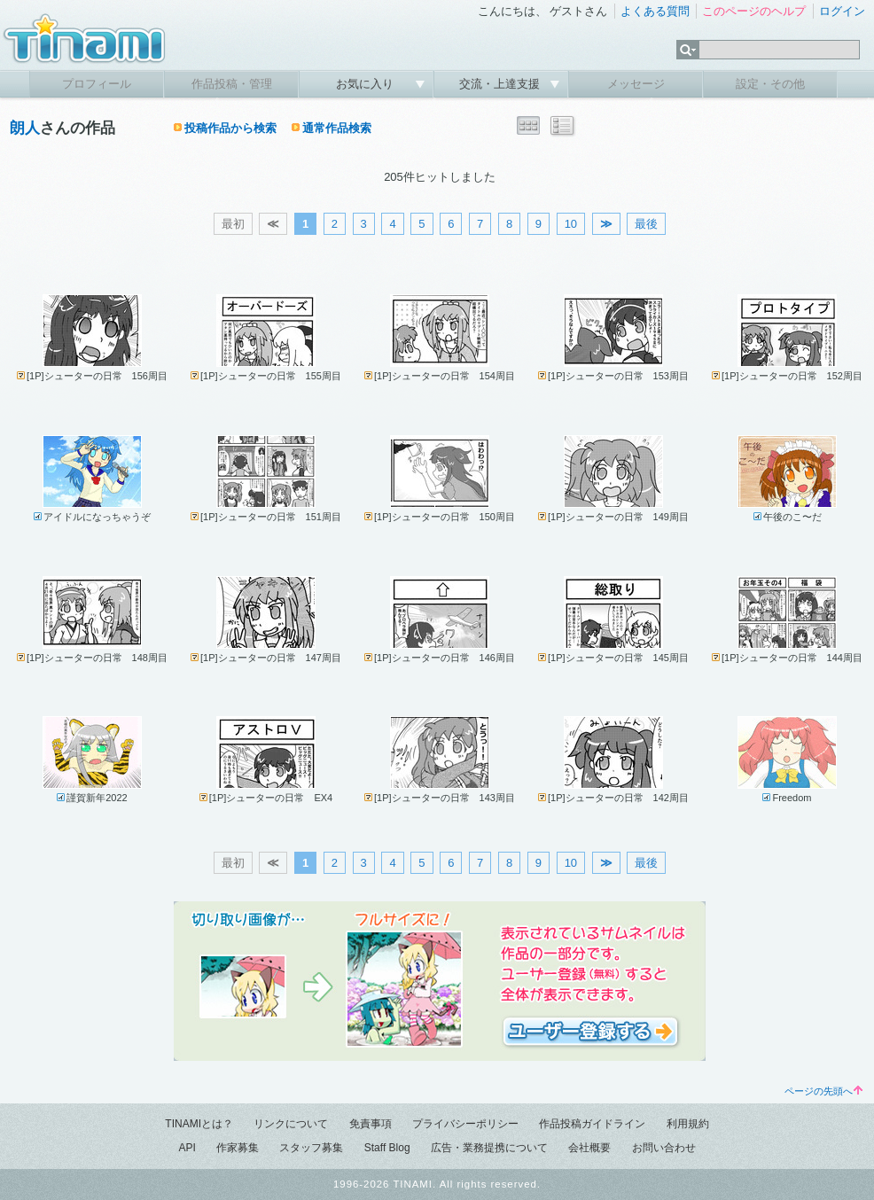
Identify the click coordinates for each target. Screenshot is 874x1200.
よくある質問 (655, 11)
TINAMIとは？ (199, 1124)
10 (571, 223)
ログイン (842, 11)
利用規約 (688, 1124)
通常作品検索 (336, 128)
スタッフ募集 (311, 1148)
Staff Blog (387, 1148)
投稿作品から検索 (230, 128)
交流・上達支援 (501, 83)
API (186, 1148)
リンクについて (291, 1124)
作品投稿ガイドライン (592, 1124)
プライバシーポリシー (465, 1124)
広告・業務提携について (489, 1148)
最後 (646, 223)
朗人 (25, 128)
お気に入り (366, 83)
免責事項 (370, 1124)
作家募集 (237, 1148)
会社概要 (589, 1148)
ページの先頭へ (823, 1091)
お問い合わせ (664, 1148)
